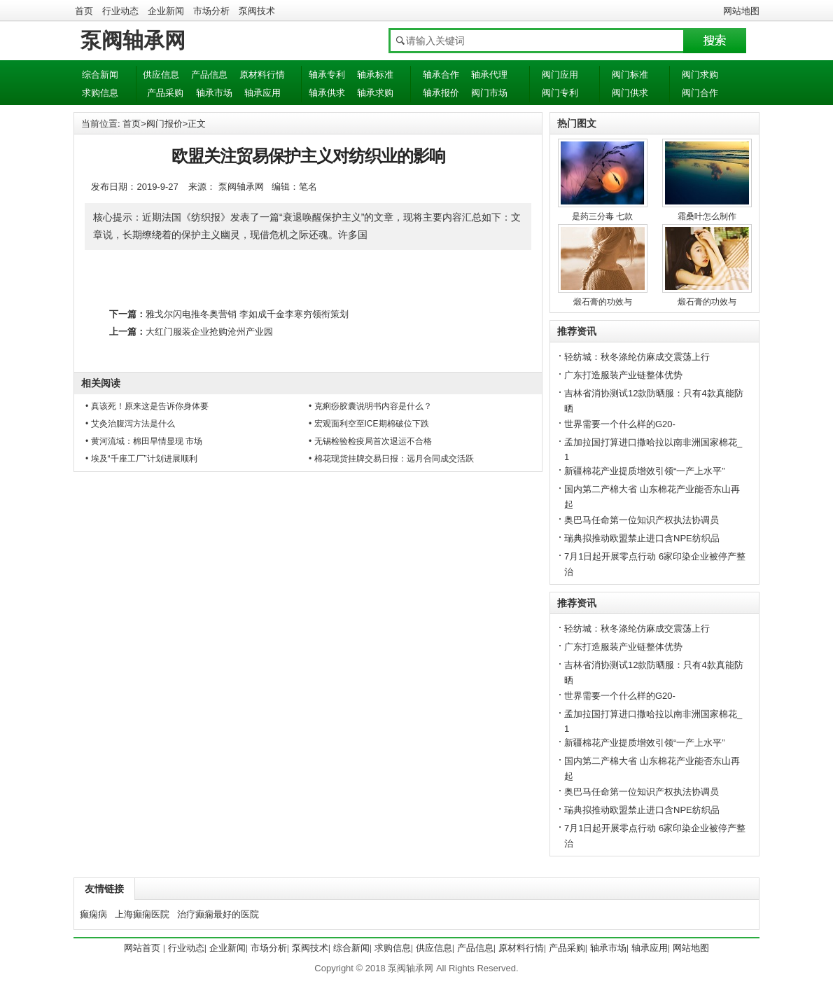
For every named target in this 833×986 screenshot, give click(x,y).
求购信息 (100, 93)
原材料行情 (262, 74)
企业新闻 (166, 11)
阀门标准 (630, 74)
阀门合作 (700, 93)
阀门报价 (164, 123)
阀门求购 (700, 74)
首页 (84, 11)
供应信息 (161, 74)
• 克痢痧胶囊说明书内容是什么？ (370, 406)
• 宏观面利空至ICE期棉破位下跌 (369, 424)
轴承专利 (327, 74)
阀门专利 (560, 93)
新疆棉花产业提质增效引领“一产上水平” (644, 471)
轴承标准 (375, 74)
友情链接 (104, 888)
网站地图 (741, 11)
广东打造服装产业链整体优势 (623, 375)
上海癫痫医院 (142, 914)
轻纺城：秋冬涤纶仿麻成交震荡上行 (637, 357)
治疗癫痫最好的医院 (218, 914)
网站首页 (142, 948)
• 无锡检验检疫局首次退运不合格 (370, 441)
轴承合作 (441, 74)
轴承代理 (489, 74)
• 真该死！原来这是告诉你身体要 (147, 406)
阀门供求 (630, 93)
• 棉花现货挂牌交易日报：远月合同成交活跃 (391, 459)
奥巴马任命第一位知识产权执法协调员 (641, 520)
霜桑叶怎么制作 (707, 216)
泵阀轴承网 (133, 40)
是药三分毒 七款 (602, 216)
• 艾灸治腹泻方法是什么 (130, 424)
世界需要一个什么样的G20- (620, 424)
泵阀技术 (257, 11)
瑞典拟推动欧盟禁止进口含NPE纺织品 (642, 538)
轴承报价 (441, 93)
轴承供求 (327, 93)
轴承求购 (375, 93)
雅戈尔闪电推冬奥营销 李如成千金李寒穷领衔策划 (247, 314)
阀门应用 (560, 74)
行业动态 (120, 11)
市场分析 (211, 11)
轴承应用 (262, 93)
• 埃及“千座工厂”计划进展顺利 (141, 459)
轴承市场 (214, 93)
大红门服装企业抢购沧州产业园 (209, 331)
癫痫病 (93, 914)
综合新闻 (100, 74)
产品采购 (165, 93)
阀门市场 (489, 93)
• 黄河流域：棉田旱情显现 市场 (143, 441)
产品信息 (209, 74)
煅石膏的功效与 (602, 302)
